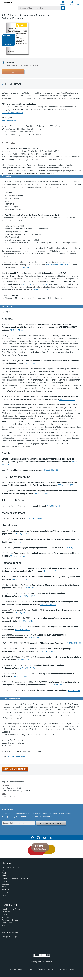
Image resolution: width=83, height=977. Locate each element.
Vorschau (5, 917)
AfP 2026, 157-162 (35, 638)
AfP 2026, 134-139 (19, 579)
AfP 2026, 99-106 (31, 363)
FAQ (3, 926)
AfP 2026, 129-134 (50, 571)
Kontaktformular (22, 268)
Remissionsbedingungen (10, 920)
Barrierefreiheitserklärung (44, 969)
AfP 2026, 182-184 (57, 685)
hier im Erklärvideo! (40, 290)
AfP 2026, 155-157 (22, 629)
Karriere (4, 876)
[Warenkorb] (63, 3)
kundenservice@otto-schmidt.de (59, 265)
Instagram (5, 898)
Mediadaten (6, 884)
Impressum (12, 969)
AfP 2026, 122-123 (65, 485)
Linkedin (5, 892)
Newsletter (6, 912)
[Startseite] (41, 956)
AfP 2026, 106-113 (67, 399)
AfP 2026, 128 (19, 542)
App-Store (27, 284)
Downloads (6, 914)
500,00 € (22, 64)
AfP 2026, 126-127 (34, 518)
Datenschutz (22, 969)
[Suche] (39, 8)
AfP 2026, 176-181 (20, 676)
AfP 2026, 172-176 (27, 668)
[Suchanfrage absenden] (63, 8)
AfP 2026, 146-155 (25, 621)
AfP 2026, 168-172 (24, 660)
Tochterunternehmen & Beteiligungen (15, 878)
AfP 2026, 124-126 (54, 506)
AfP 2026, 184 (74, 690)
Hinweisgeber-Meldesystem (65, 969)
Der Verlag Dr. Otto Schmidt (11, 867)
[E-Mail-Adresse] (18, 823)
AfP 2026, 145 (19, 613)
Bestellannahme (7, 923)
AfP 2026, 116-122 (50, 470)
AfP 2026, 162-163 (73, 643)
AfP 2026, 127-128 (21, 534)
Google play (43, 284)
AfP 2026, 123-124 (41, 493)
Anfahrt (4, 873)
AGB (31, 969)
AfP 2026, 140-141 (27, 596)
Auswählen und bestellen (14, 769)
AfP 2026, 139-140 (29, 588)
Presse (4, 870)
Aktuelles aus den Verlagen (11, 909)
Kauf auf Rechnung (13, 84)
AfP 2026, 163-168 (47, 651)
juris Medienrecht (9, 121)
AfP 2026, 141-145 (48, 604)
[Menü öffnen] (79, 2)
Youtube (5, 895)
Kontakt (5, 887)
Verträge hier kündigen (10, 937)
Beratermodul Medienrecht (12, 112)
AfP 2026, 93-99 (16, 330)
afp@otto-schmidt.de (16, 757)
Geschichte (6, 881)
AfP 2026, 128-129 (17, 556)
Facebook (5, 890)
